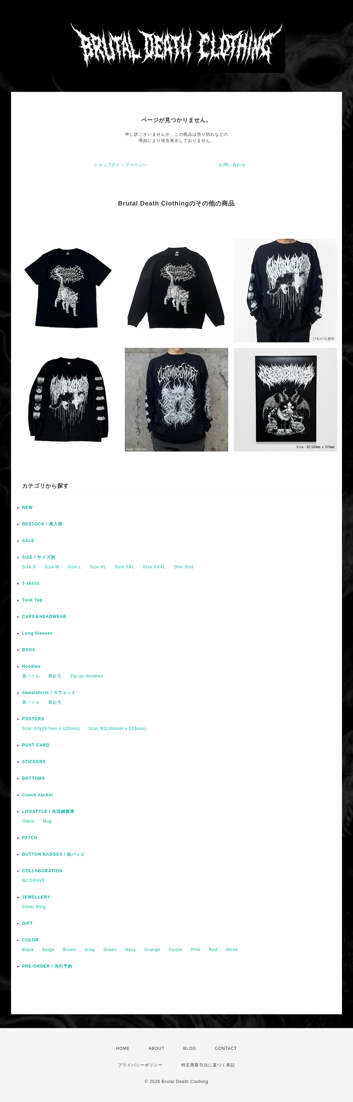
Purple (176, 949)
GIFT (27, 923)
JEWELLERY (36, 897)
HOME (123, 1048)
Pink (195, 949)
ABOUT (156, 1048)
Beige (48, 949)
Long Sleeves (37, 633)
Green (110, 949)
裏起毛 (55, 676)
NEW (27, 507)
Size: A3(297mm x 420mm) (51, 728)
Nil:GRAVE (33, 880)
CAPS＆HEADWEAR (44, 616)
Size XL (98, 566)
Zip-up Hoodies (86, 676)
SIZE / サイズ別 (38, 557)
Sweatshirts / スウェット (49, 692)
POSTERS (33, 718)
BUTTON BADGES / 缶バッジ (53, 854)
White (232, 949)
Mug (47, 821)
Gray (90, 949)
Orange (152, 949)
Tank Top (32, 600)
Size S (29, 566)
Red (213, 949)
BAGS (29, 649)
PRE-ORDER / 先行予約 (47, 966)
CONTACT (226, 1048)
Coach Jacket (37, 794)
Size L (74, 566)
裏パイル (31, 676)
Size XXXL (154, 566)
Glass (28, 821)
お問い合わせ (232, 164)
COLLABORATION (42, 870)
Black (28, 949)
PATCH (30, 837)
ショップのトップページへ (121, 164)
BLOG (189, 1048)
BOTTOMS (33, 778)
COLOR (30, 940)
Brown (70, 949)
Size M (51, 566)
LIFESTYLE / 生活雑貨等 (48, 811)
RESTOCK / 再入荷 (42, 524)
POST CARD (36, 745)
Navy (130, 949)
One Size (184, 566)
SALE (28, 540)
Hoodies (31, 666)
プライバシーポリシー (140, 1065)
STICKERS (34, 761)
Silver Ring (34, 906)
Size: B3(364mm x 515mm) (117, 728)
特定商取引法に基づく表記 (208, 1065)
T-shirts (31, 583)
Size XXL (124, 566)
